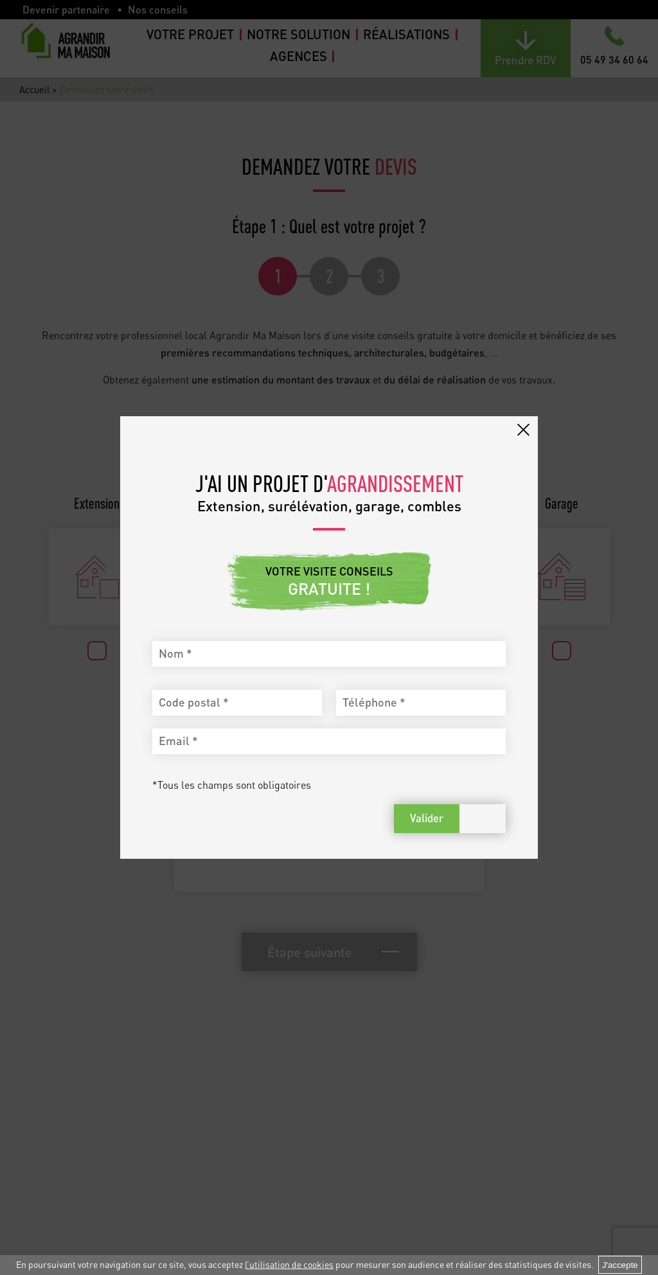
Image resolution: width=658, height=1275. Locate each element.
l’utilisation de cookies (289, 1264)
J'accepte (620, 1265)
